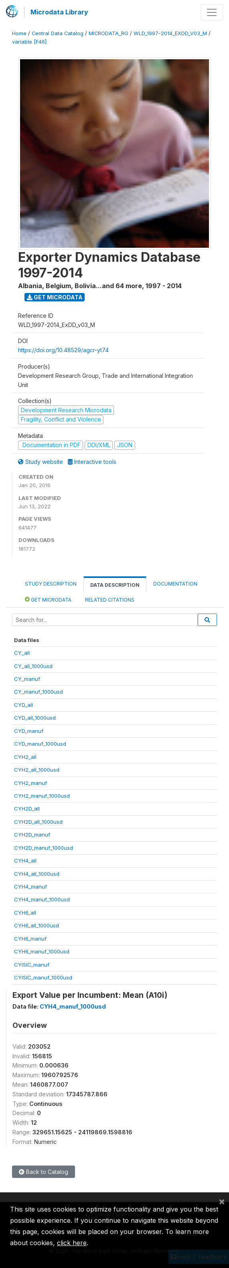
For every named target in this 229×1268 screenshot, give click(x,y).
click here (72, 1243)
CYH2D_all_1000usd (38, 822)
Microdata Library (59, 12)
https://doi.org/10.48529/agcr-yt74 (63, 350)
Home (19, 33)
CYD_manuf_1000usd (40, 743)
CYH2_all (25, 757)
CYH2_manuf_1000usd (42, 795)
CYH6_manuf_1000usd (41, 951)
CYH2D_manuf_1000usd (43, 848)
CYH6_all (25, 912)
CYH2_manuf (30, 783)
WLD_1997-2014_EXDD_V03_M (170, 33)
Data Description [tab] (115, 585)
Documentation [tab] (175, 584)
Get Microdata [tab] (48, 599)
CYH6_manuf (30, 938)
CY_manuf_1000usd (38, 691)
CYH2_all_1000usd (36, 769)
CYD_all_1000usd (35, 717)
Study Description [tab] (51, 584)
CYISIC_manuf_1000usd (43, 977)
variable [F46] (29, 42)
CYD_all (23, 705)
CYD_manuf (28, 731)
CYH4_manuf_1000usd (42, 899)
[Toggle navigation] (212, 12)
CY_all (22, 653)
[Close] (222, 1201)
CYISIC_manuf (31, 964)
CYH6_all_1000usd (36, 925)
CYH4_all (25, 860)
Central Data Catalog (57, 33)
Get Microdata (55, 297)
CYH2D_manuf (32, 834)
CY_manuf (27, 679)
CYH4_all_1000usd (36, 874)
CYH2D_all (27, 808)
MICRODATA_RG (108, 33)
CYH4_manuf (30, 886)
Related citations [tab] (109, 600)
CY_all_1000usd (33, 666)
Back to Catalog (43, 1171)
